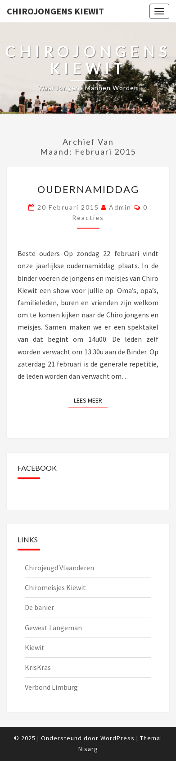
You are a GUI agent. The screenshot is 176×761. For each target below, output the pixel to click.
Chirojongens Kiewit (55, 11)
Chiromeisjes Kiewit (55, 587)
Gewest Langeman (53, 627)
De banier (39, 607)
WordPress (117, 738)
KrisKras (38, 667)
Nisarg (88, 749)
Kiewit (35, 647)
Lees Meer (91, 399)
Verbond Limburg (51, 687)
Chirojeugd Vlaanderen (59, 567)
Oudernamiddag (88, 189)
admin (120, 207)
